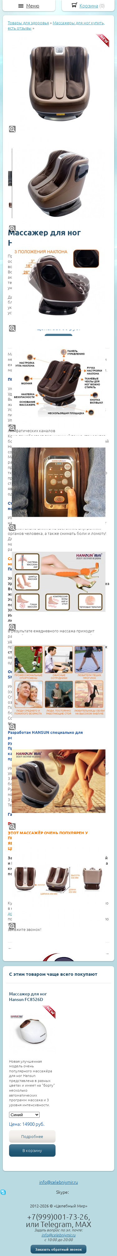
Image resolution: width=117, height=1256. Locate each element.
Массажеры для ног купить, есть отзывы (56, 25)
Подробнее (32, 1136)
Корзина (89, 5)
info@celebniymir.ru (58, 1182)
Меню (32, 5)
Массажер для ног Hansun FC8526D (28, 996)
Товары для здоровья (28, 23)
